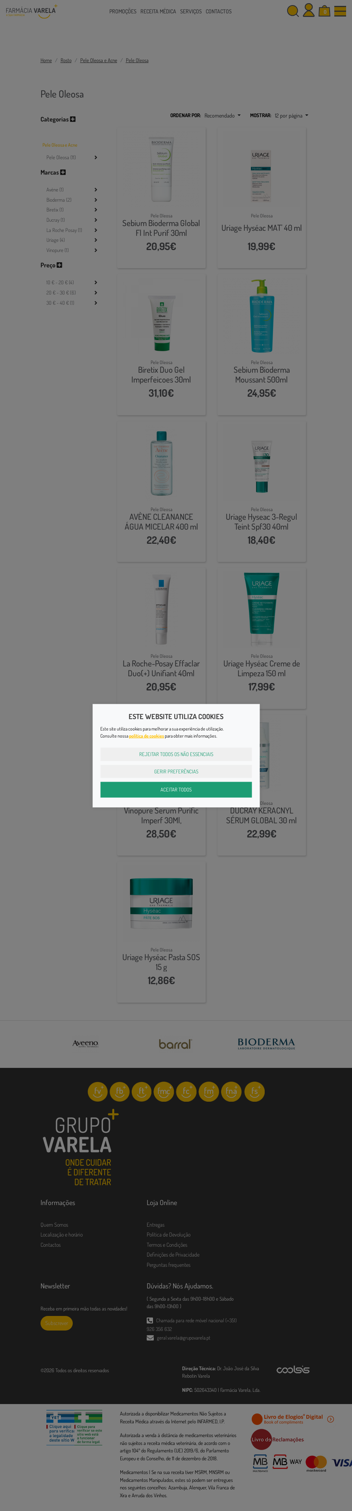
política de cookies (146, 736)
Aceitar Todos (176, 789)
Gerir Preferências (176, 771)
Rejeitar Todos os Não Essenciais (176, 754)
